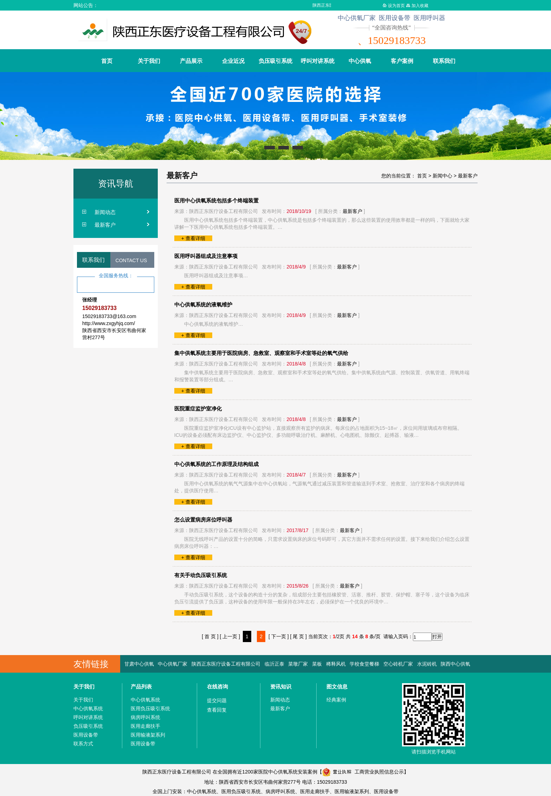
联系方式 (83, 743)
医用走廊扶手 (145, 726)
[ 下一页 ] (278, 636)
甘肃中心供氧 (139, 664)
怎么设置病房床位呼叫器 (203, 520)
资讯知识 (280, 687)
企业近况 (233, 61)
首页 (106, 61)
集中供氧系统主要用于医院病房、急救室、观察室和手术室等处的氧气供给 (261, 353)
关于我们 (149, 61)
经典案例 (336, 700)
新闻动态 (105, 212)
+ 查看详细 (193, 238)
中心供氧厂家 (172, 664)
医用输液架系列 (148, 735)
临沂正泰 (274, 664)
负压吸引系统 (275, 61)
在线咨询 (217, 687)
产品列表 (141, 687)
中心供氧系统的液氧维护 (203, 305)
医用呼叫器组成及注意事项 (206, 256)
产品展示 (191, 61)
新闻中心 (442, 176)
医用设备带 (85, 735)
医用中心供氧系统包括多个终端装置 (216, 200)
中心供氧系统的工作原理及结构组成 (216, 464)
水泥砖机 (427, 664)
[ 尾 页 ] (298, 636)
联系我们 (444, 61)
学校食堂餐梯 (364, 664)
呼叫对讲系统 (318, 61)
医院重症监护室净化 (198, 409)
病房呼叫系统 (145, 717)
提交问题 (217, 700)
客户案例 (402, 61)
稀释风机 (336, 664)
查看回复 (217, 710)
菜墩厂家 (298, 664)
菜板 (317, 664)
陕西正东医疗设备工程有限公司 (226, 664)
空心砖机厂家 (398, 664)
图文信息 (337, 687)
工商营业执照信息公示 (363, 772)
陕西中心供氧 (455, 664)
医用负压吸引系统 (150, 708)
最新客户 (105, 225)
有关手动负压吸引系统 (200, 575)
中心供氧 (360, 61)
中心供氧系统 (88, 708)
